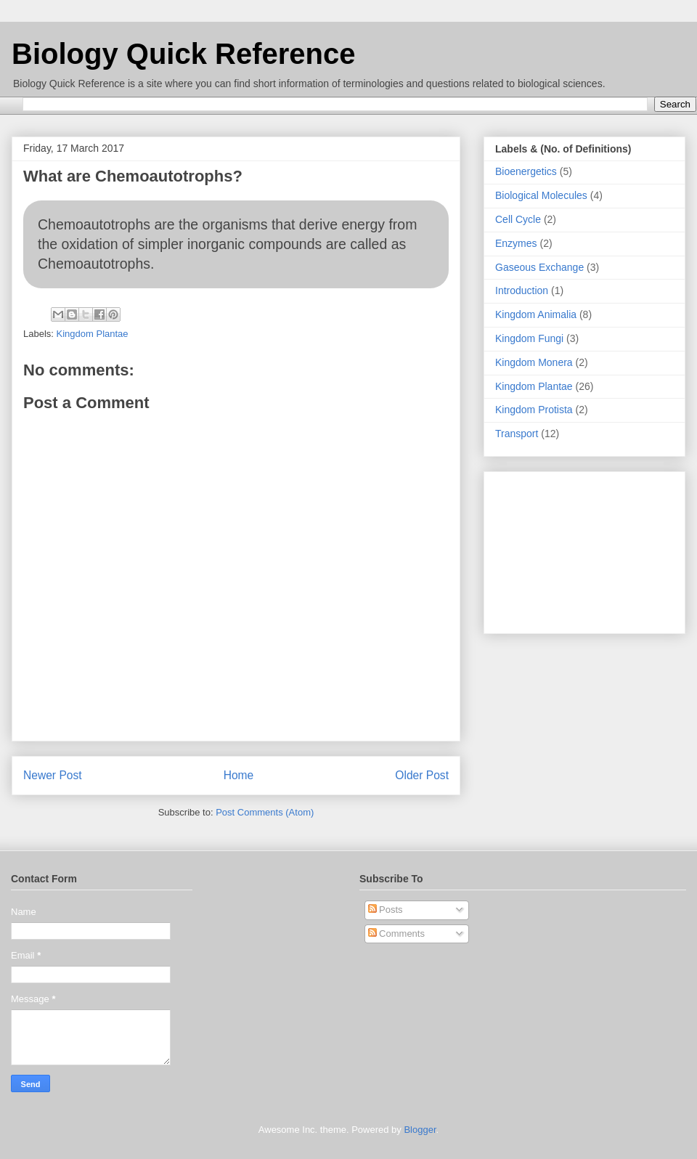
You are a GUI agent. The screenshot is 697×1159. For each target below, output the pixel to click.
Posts (385, 909)
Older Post (422, 775)
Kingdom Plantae (93, 333)
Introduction (521, 290)
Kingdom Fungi (529, 338)
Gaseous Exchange (539, 267)
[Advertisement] (584, 549)
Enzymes (516, 243)
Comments (396, 933)
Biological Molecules (541, 195)
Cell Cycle (518, 219)
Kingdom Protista (534, 409)
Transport (516, 433)
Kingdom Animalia (535, 314)
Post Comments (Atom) (265, 812)
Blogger (420, 1129)
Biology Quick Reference (183, 54)
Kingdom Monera (534, 362)
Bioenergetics (526, 171)
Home (239, 775)
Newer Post (52, 775)
